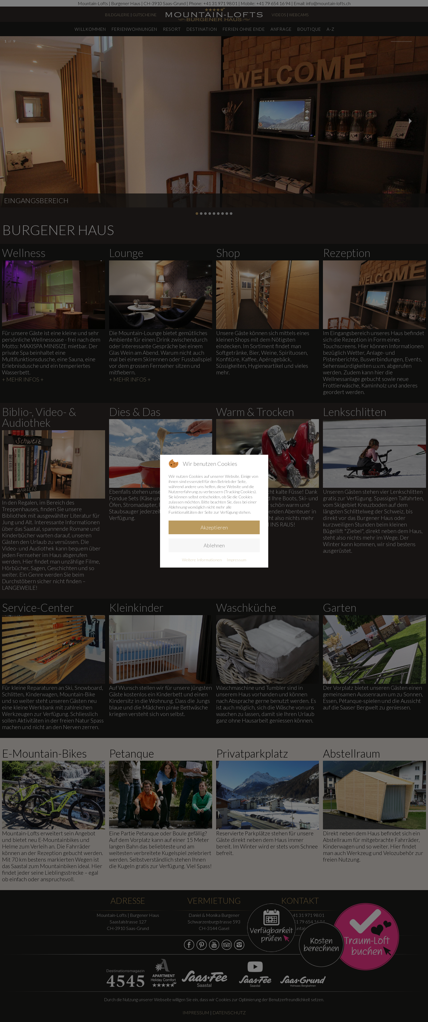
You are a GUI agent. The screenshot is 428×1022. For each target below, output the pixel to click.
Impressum (236, 559)
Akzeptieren (214, 527)
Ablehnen (214, 545)
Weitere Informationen (202, 559)
